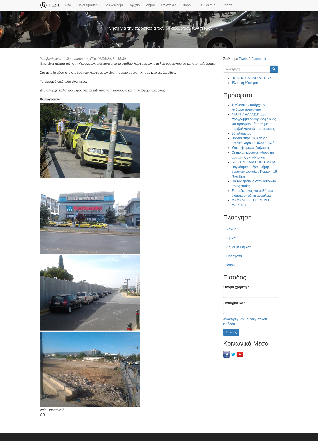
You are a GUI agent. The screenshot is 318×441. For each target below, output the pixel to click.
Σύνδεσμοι (208, 5)
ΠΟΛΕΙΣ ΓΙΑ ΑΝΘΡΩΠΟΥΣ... (253, 78)
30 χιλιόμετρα (242, 133)
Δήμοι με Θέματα (238, 247)
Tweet (243, 59)
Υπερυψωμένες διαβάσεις (251, 148)
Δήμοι (150, 5)
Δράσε (227, 5)
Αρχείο (135, 5)
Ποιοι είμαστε (88, 5)
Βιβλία (231, 238)
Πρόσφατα (234, 256)
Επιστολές (168, 5)
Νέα (68, 5)
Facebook (258, 59)
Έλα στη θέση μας (245, 83)
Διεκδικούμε (114, 5)
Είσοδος (231, 332)
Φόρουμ (188, 5)
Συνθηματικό (234, 303)
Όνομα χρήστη (236, 287)
